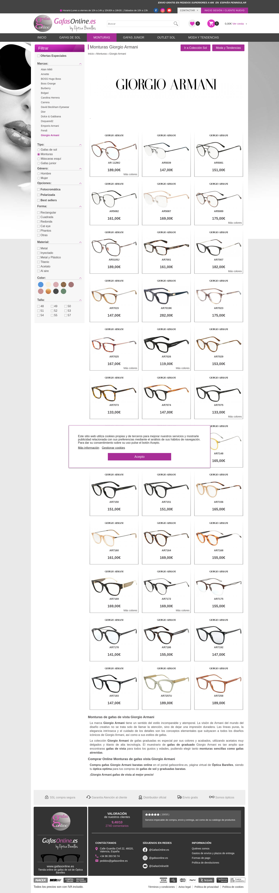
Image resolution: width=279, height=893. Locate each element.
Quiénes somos (200, 848)
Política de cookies (233, 886)
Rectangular (46, 212)
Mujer (42, 178)
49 (54, 306)
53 (67, 310)
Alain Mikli (46, 69)
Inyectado (45, 252)
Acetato (43, 266)
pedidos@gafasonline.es (114, 860)
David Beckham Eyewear (55, 107)
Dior (43, 111)
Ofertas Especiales (51, 55)
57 (67, 315)
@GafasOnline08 (159, 866)
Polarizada (46, 194)
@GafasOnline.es (159, 849)
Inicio (41, 37)
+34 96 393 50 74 (110, 856)
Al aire (43, 270)
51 (40, 310)
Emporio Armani (50, 125)
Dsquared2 (47, 121)
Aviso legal (185, 886)
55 (54, 315)
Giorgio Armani (50, 135)
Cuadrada (45, 217)
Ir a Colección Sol (195, 47)
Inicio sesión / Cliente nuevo (224, 10)
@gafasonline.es (158, 857)
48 (40, 306)
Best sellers (47, 200)
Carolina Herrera (50, 97)
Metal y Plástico (49, 257)
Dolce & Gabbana (51, 116)
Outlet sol (166, 37)
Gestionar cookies (113, 447)
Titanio (43, 261)
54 (40, 315)
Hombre (44, 173)
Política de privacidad (207, 886)
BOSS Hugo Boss (51, 78)
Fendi (44, 130)
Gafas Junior (133, 37)
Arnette (45, 74)
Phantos (44, 230)
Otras (42, 235)
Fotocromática (48, 189)
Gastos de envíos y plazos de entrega (213, 853)
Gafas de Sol (69, 37)
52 (54, 310)
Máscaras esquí (49, 158)
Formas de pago (201, 857)
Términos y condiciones (161, 886)
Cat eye (43, 226)
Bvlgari (45, 92)
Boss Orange (48, 83)
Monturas (101, 37)
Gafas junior (46, 163)
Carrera (45, 102)
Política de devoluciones (205, 862)
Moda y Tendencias (203, 37)
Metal (42, 248)
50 (67, 306)
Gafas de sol (47, 149)
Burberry (46, 88)
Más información (88, 447)
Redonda (44, 221)
